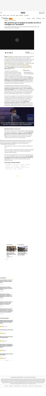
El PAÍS (12, 388)
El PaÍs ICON (24, 390)
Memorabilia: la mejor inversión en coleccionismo (6, 354)
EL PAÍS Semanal (31, 389)
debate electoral (7, 63)
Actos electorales (17, 167)
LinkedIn (10, 53)
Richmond (12, 390)
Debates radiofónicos (9, 164)
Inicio (1, 15)
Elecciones (23, 167)
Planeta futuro (35, 389)
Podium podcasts (21, 390)
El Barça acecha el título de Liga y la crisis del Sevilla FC (6, 337)
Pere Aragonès (28, 164)
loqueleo (32, 390)
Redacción (27, 52)
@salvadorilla (17, 140)
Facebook (6, 53)
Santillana (20, 388)
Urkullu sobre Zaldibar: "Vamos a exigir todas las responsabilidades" (22, 253)
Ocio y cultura (12, 15)
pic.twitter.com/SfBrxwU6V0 (23, 143)
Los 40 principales (16, 388)
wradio (21, 389)
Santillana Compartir (25, 388)
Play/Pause (17, 40)
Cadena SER (23, 12)
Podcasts (27, 15)
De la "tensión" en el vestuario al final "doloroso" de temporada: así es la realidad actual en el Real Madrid (6, 346)
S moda (28, 390)
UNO (18, 389)
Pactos (43, 18)
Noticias (33, 18)
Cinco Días (25, 389)
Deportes (4, 15)
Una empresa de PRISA (5, 389)
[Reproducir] (0, 326)
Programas (21, 15)
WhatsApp (12, 53)
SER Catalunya (21, 63)
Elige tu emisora (41, 13)
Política (6, 20)
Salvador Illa (11, 56)
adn (35, 388)
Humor (8, 15)
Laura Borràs (13, 65)
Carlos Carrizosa (25, 64)
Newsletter (43, 15)
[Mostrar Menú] (1, 12)
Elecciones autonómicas (9, 167)
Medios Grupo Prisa (5, 391)
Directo (29, 18)
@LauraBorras (10, 140)
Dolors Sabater (26, 67)
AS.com (33, 388)
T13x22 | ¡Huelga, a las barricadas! (6, 329)
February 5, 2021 (12, 144)
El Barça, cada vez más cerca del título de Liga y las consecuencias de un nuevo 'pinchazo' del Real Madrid (6, 322)
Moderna (16, 390)
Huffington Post (13, 389)
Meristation (37, 390)
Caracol (39, 388)
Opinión (17, 15)
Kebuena (39, 389)
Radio (27, 167)
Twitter (8, 53)
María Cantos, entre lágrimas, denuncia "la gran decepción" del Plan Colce (11, 254)
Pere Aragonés (28, 65)
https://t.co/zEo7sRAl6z (12, 143)
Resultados (38, 18)
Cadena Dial (28, 389)
